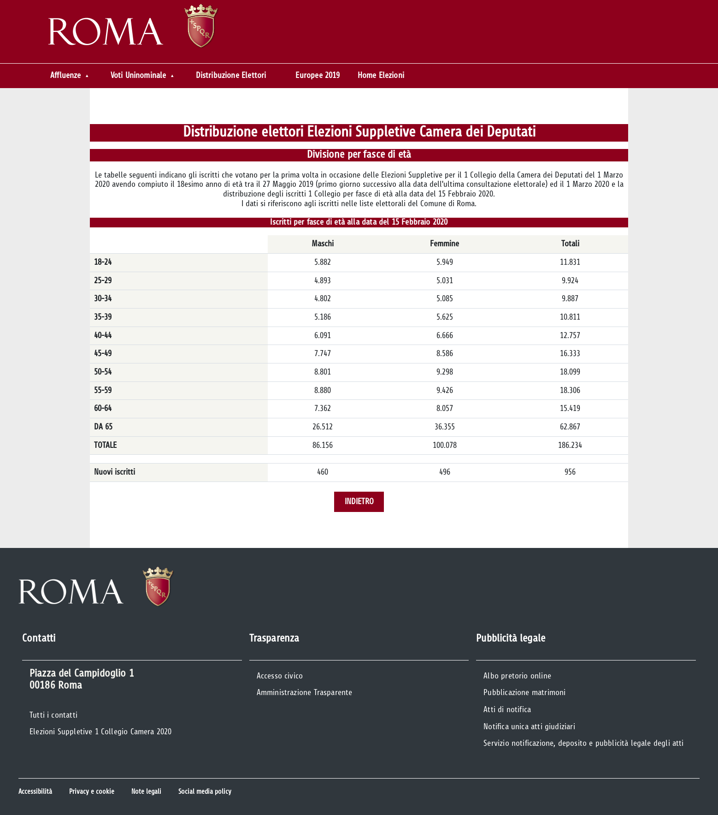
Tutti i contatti (53, 715)
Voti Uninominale (138, 75)
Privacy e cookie (91, 792)
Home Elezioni (381, 75)
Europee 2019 (317, 75)
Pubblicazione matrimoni (524, 692)
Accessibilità (35, 792)
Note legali (146, 792)
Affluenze (65, 75)
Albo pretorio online (517, 676)
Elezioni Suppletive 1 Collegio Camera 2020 (100, 732)
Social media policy (204, 792)
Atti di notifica (507, 710)
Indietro (359, 502)
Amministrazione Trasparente (305, 692)
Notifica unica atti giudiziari (529, 727)
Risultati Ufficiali (448, 68)
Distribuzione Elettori (231, 75)
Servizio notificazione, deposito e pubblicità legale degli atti (583, 743)
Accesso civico (280, 676)
